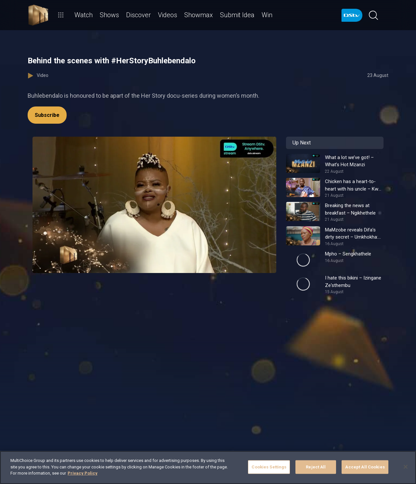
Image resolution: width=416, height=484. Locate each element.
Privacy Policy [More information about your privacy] (83, 473)
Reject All (316, 467)
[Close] (405, 467)
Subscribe (47, 115)
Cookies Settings (269, 467)
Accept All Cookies (364, 467)
